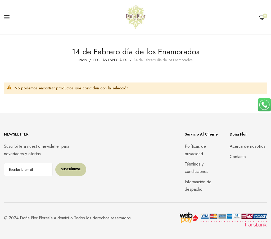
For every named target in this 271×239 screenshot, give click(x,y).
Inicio (83, 60)
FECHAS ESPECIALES (110, 60)
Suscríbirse (71, 169)
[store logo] (135, 17)
